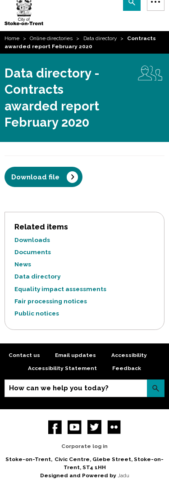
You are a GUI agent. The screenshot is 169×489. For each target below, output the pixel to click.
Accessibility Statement (62, 368)
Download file (35, 177)
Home (12, 38)
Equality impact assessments (60, 288)
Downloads (32, 239)
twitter (94, 427)
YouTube (75, 427)
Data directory (100, 38)
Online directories (51, 38)
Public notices (36, 313)
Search (155, 388)
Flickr (114, 427)
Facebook (55, 427)
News (22, 264)
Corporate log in (84, 446)
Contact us (24, 355)
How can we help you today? (59, 388)
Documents (32, 252)
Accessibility (129, 355)
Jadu (123, 475)
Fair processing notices (50, 301)
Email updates (75, 355)
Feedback (126, 368)
